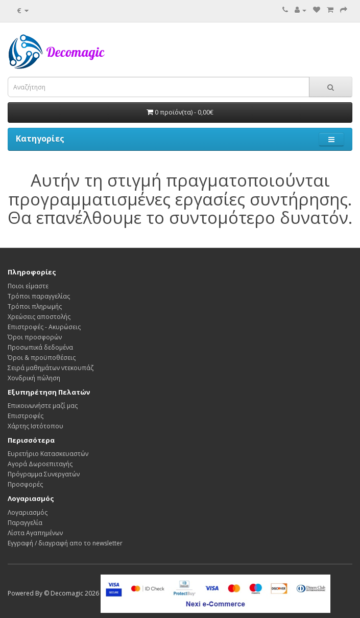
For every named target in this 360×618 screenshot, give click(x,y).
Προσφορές (25, 484)
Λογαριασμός (27, 512)
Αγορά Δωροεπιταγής (40, 464)
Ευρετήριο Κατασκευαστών (48, 453)
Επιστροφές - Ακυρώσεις (44, 327)
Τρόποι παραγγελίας (39, 296)
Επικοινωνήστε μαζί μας (43, 405)
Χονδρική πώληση (34, 378)
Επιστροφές (25, 415)
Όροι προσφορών (35, 337)
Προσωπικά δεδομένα (40, 347)
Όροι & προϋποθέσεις (42, 357)
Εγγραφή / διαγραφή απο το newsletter (65, 543)
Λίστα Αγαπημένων (35, 533)
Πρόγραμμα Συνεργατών (44, 474)
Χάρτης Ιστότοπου (35, 426)
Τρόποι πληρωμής (35, 306)
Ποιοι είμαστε (28, 286)
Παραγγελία (25, 522)
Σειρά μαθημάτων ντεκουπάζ (50, 367)
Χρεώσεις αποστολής (39, 316)
